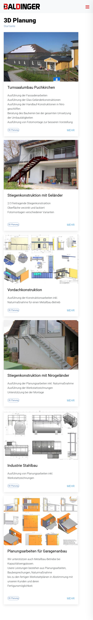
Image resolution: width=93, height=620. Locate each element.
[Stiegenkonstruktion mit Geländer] (41, 164)
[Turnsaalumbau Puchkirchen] (41, 57)
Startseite (9, 26)
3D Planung (13, 130)
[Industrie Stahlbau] (41, 435)
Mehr (71, 130)
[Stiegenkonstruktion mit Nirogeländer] (41, 345)
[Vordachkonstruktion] (41, 259)
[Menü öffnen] (87, 6)
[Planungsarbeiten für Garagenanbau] (41, 520)
